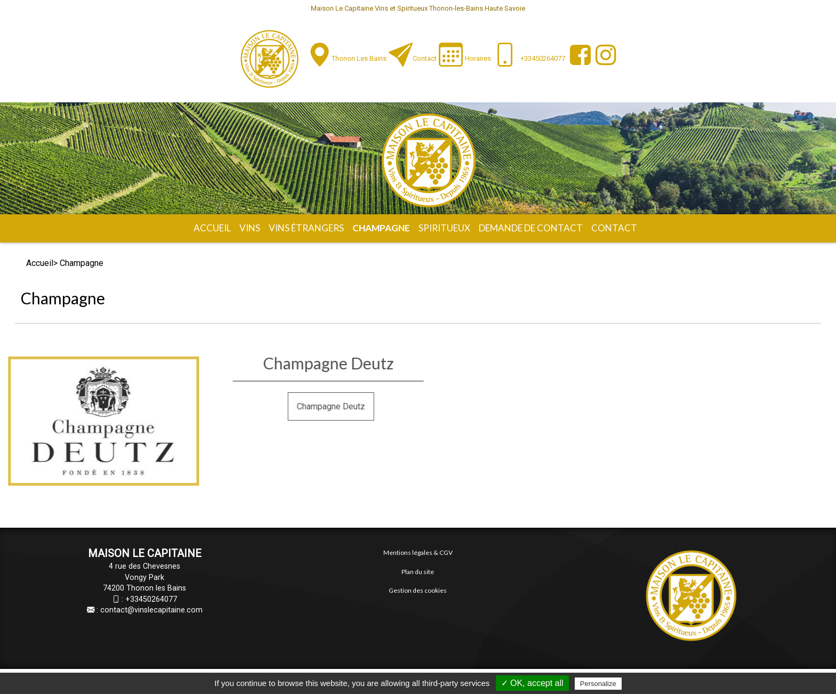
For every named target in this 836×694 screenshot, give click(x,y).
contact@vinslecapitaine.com (151, 610)
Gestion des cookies (418, 590)
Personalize (598, 684)
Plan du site (417, 572)
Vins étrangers (306, 227)
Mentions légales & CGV (418, 552)
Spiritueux (444, 227)
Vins (249, 227)
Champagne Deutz (393, 406)
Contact (425, 58)
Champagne (381, 227)
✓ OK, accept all (532, 683)
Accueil (212, 227)
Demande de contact (531, 227)
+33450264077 (151, 599)
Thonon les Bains (359, 58)
